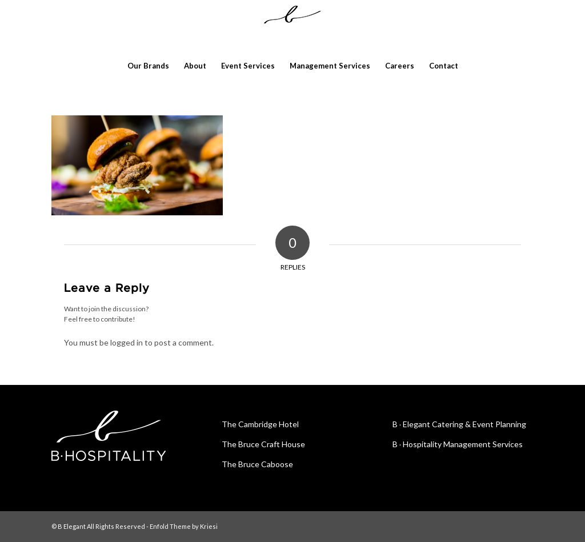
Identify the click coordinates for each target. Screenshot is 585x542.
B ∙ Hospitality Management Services (457, 444)
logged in (126, 342)
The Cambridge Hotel (260, 424)
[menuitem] (148, 65)
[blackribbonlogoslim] (292, 25)
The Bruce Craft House (263, 444)
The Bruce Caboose (257, 464)
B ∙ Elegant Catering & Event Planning (459, 424)
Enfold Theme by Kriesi (184, 526)
